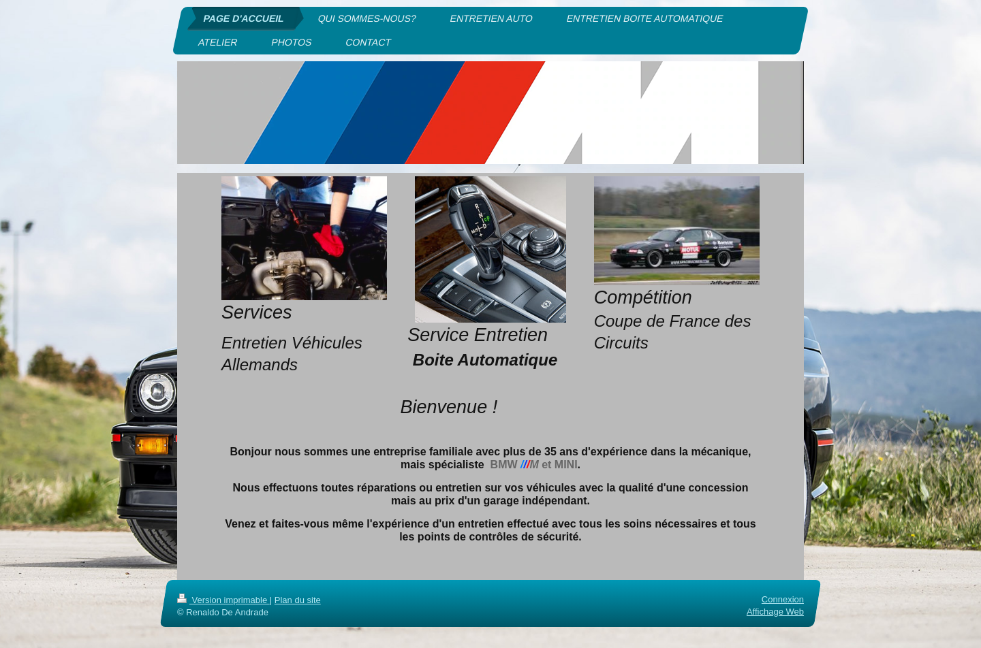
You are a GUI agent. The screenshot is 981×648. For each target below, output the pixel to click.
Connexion (783, 599)
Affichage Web (775, 612)
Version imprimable (223, 600)
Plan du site (298, 600)
